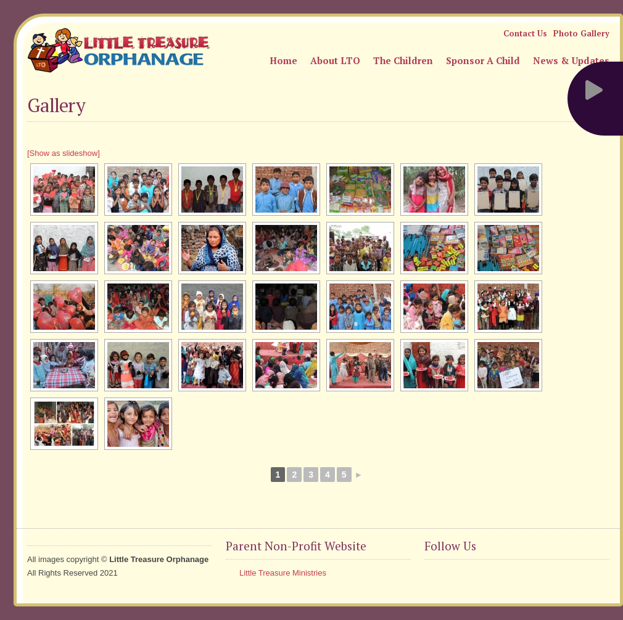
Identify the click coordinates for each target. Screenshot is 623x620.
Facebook (434, 576)
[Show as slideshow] (63, 153)
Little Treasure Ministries (282, 572)
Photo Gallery (581, 33)
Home (283, 60)
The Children (403, 60)
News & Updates (571, 60)
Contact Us (525, 33)
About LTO (335, 60)
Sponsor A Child (483, 60)
